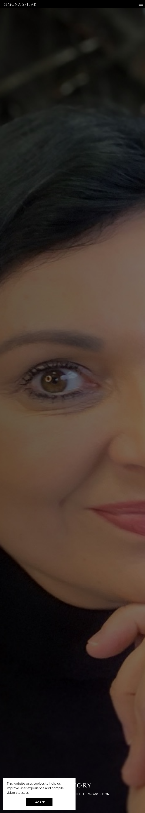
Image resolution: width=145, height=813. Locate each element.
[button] (30, 793)
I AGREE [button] (39, 802)
